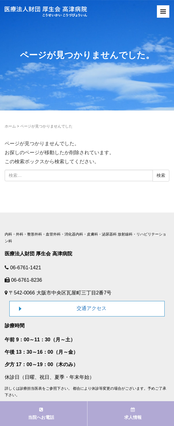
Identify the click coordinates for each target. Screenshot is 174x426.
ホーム (10, 126)
